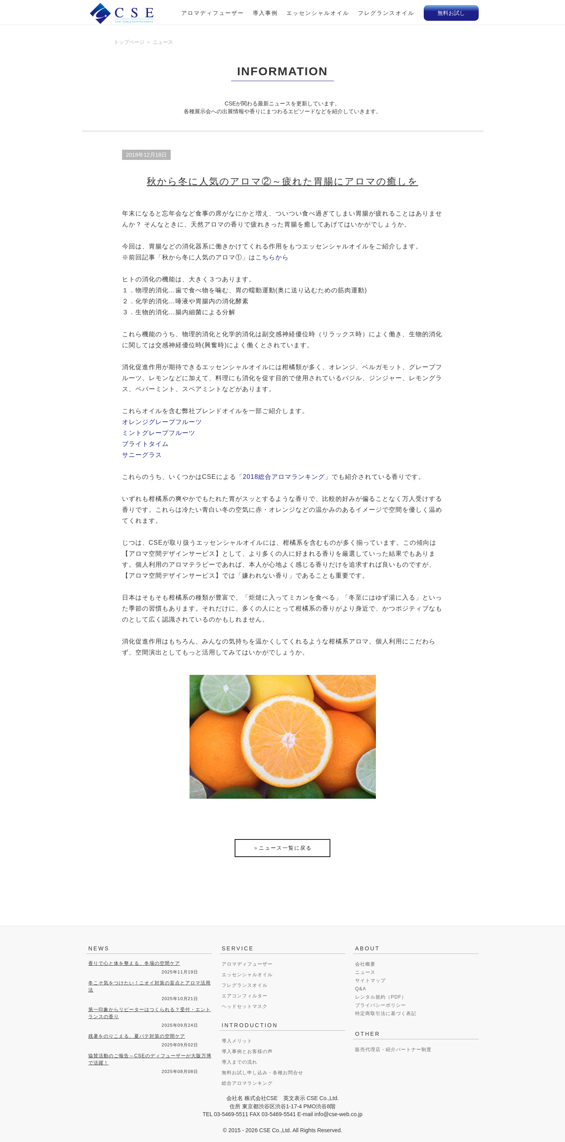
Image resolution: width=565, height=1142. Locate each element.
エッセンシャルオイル (317, 13)
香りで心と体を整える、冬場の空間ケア (134, 963)
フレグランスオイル (386, 13)
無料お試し (451, 13)
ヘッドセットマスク (245, 1006)
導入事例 (265, 13)
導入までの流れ (239, 1062)
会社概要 (365, 964)
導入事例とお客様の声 (247, 1051)
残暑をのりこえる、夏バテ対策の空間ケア (136, 1036)
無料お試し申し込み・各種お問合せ (262, 1072)
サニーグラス (142, 454)
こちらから (272, 257)
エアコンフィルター (245, 996)
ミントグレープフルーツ (158, 433)
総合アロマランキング (247, 1083)
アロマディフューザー (212, 13)
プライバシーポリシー (380, 1005)
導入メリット (237, 1041)
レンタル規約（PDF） (380, 997)
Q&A (360, 989)
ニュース (365, 972)
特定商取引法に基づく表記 (385, 1013)
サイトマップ (370, 980)
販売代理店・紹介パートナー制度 (393, 1049)
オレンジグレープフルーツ (162, 422)
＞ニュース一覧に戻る (282, 848)
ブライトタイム (145, 443)
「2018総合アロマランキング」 (284, 476)
